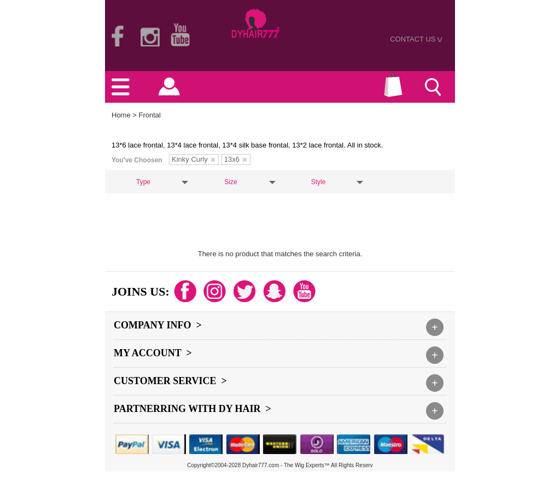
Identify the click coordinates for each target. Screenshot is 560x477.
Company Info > (158, 325)
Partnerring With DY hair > (192, 408)
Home (121, 115)
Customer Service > (170, 380)
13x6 (235, 159)
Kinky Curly (193, 159)
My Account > (153, 353)
